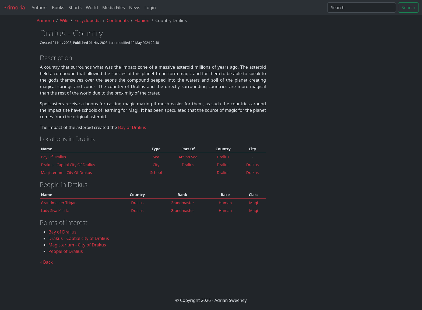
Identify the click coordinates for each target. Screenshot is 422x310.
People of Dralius (65, 251)
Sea (156, 156)
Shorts (75, 8)
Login (150, 8)
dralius (223, 156)
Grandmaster (182, 202)
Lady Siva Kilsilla (55, 210)
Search (408, 8)
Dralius (137, 202)
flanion (142, 20)
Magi (253, 202)
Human (225, 202)
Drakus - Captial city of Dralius (68, 164)
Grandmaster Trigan (58, 202)
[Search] (361, 7)
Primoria (14, 7)
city (156, 164)
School (156, 172)
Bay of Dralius (132, 127)
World (92, 8)
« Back (46, 262)
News (134, 8)
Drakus (252, 164)
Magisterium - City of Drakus (66, 172)
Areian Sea (188, 156)
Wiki (64, 20)
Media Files (113, 8)
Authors (39, 8)
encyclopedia (87, 20)
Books (58, 8)
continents (118, 20)
